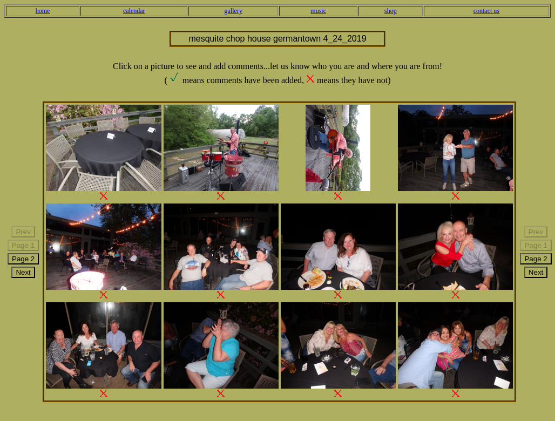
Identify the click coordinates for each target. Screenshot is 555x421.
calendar (134, 11)
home (43, 11)
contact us (486, 11)
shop (390, 11)
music (318, 11)
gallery (233, 11)
